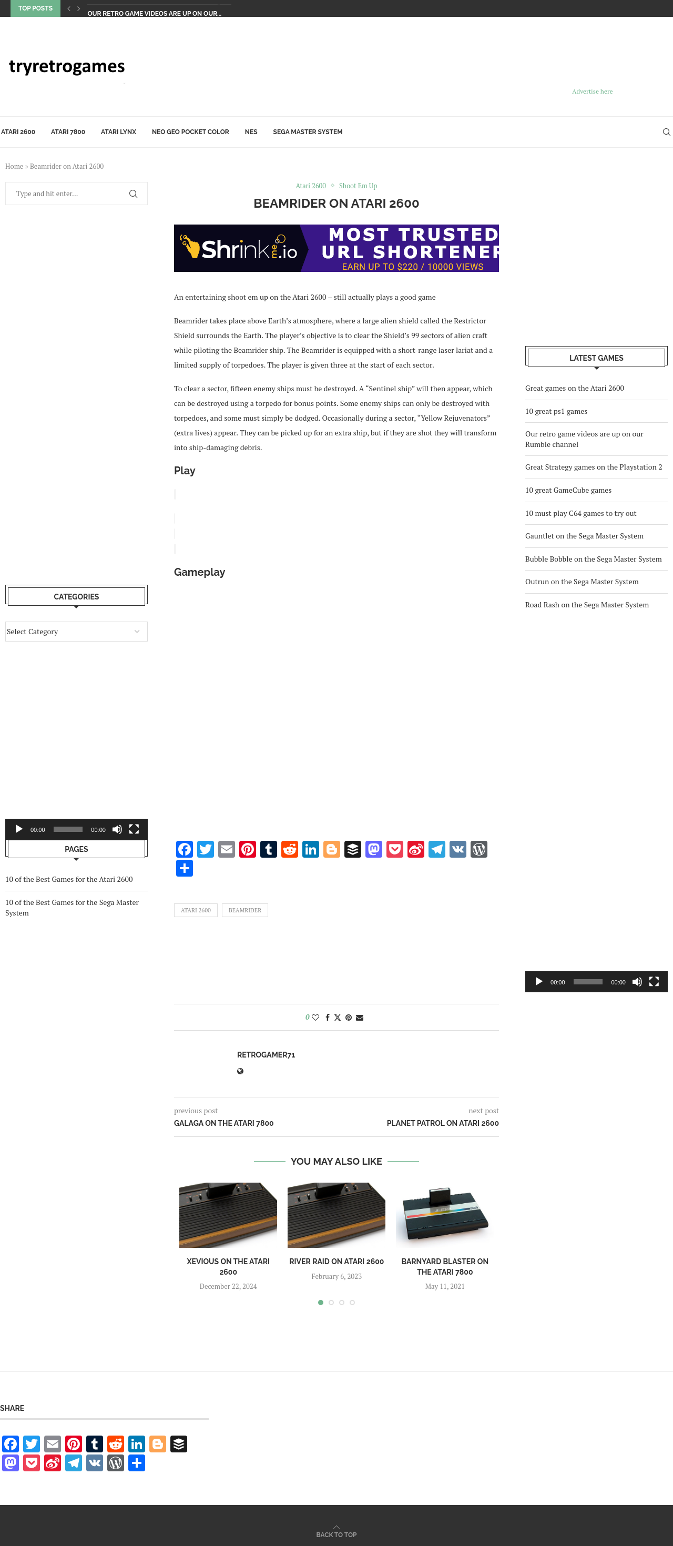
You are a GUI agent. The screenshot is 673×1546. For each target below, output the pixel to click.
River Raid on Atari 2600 (336, 1260)
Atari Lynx (117, 132)
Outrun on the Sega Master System (582, 581)
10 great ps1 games (119, 9)
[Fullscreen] (654, 982)
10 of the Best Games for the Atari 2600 (68, 879)
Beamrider (245, 908)
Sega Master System (307, 132)
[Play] (539, 982)
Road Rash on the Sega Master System (587, 604)
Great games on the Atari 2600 (574, 388)
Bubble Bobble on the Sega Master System (593, 559)
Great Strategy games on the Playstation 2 (593, 467)
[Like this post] (315, 1015)
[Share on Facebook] (327, 1015)
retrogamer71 (266, 1053)
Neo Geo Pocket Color (189, 132)
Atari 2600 (17, 132)
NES (250, 132)
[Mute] (637, 982)
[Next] (79, 8)
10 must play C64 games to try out (581, 513)
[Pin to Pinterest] (348, 1015)
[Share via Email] (359, 1015)
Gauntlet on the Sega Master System (584, 536)
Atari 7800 (67, 132)
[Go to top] (337, 1532)
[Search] (667, 132)
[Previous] (69, 8)
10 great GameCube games (568, 490)
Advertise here (592, 91)
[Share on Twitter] (337, 1015)
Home (14, 166)
